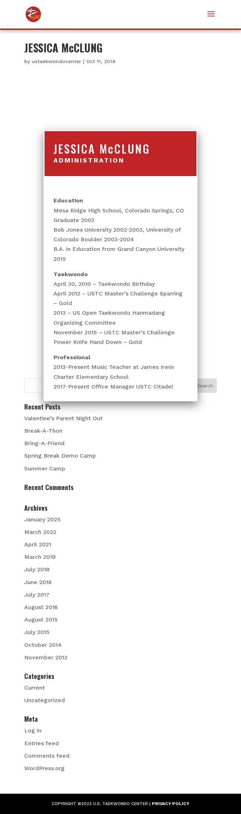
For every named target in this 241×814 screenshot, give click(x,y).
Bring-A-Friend (44, 443)
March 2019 (40, 556)
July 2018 (37, 569)
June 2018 (38, 582)
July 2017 (37, 594)
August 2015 (41, 619)
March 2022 (40, 532)
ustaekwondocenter (56, 61)
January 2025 (42, 519)
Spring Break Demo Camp (60, 455)
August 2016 (41, 607)
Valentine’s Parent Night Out (63, 418)
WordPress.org (44, 768)
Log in (32, 730)
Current (34, 687)
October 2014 (43, 645)
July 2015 (37, 632)
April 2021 (37, 544)
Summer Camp (44, 468)
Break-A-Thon (43, 430)
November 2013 (45, 657)
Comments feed (47, 755)
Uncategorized (44, 700)
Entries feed (41, 743)
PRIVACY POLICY (170, 803)
